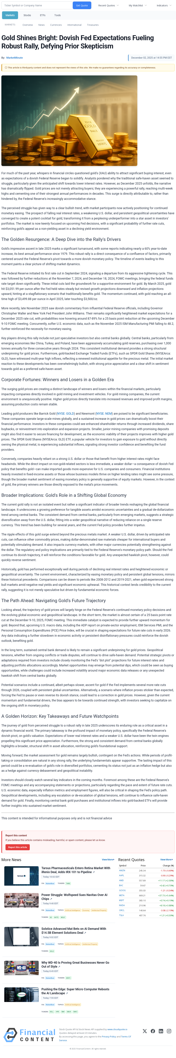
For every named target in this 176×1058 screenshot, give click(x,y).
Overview (28, 24)
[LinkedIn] (160, 1037)
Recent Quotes (106, 5)
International (74, 24)
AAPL (121, 875)
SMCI (76, 1014)
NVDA (122, 905)
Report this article (17, 847)
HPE (57, 1014)
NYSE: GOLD (65, 413)
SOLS (52, 952)
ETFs (42, 15)
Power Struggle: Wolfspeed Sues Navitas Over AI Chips (75, 897)
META (121, 895)
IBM (63, 1014)
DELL (52, 1014)
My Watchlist (136, 5)
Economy (86, 911)
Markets (10, 15)
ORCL (121, 910)
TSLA (121, 915)
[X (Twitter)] (144, 1037)
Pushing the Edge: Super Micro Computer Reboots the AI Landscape (75, 993)
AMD (121, 880)
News (41, 24)
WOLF (63, 918)
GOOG (122, 890)
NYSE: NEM (104, 413)
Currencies (56, 24)
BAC (121, 885)
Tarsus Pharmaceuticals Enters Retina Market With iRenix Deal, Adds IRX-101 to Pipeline (76, 870)
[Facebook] (152, 1037)
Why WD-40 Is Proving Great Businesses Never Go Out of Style (75, 966)
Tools (57, 15)
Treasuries (93, 24)
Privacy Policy (109, 1039)
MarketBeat (50, 884)
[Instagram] (169, 1037)
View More (107, 859)
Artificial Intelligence (73, 911)
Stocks (27, 15)
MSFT (121, 900)
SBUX (70, 1014)
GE (51, 918)
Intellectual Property (100, 911)
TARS (69, 884)
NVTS (57, 918)
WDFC (69, 980)
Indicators (162, 5)
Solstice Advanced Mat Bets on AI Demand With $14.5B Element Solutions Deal (74, 931)
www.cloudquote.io (117, 1031)
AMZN (122, 870)
